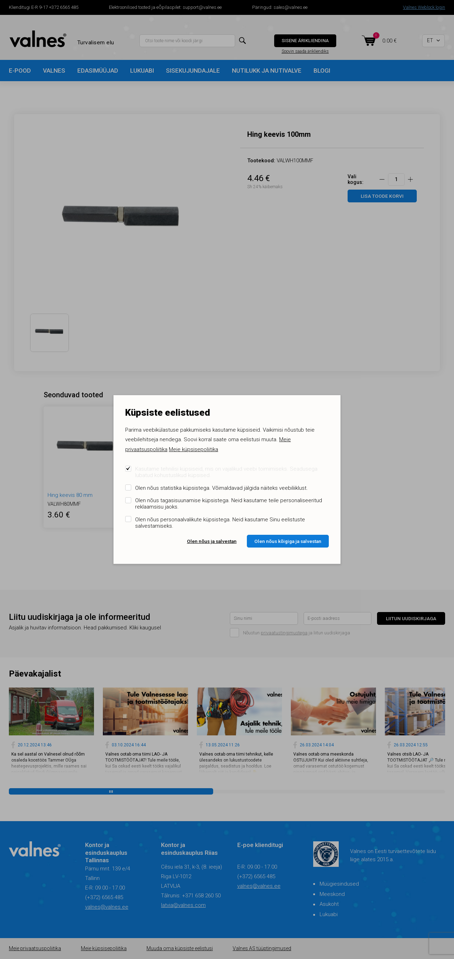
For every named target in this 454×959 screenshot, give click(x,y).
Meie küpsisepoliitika (193, 449)
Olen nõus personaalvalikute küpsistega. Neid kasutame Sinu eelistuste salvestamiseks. (220, 522)
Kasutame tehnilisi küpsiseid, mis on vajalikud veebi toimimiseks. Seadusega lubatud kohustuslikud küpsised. (226, 472)
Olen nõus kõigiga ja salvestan (287, 541)
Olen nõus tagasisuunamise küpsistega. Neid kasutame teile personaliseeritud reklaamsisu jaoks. (228, 503)
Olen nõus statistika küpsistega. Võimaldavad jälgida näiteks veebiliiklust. (221, 488)
